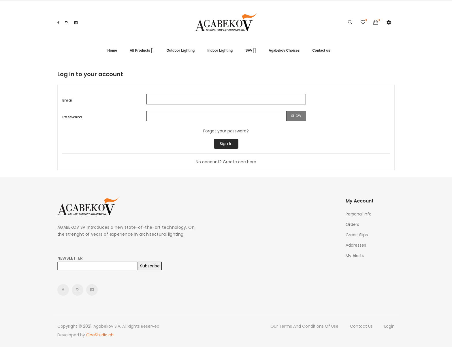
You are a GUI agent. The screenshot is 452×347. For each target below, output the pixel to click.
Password (72, 117)
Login (389, 326)
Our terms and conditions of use (304, 326)
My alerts (355, 255)
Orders (352, 224)
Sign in (226, 144)
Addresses (356, 245)
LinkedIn (76, 22)
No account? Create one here (226, 162)
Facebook (58, 22)
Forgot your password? (226, 131)
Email (68, 100)
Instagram (66, 22)
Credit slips (357, 235)
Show (296, 115)
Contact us (361, 326)
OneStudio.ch (100, 335)
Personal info (359, 214)
